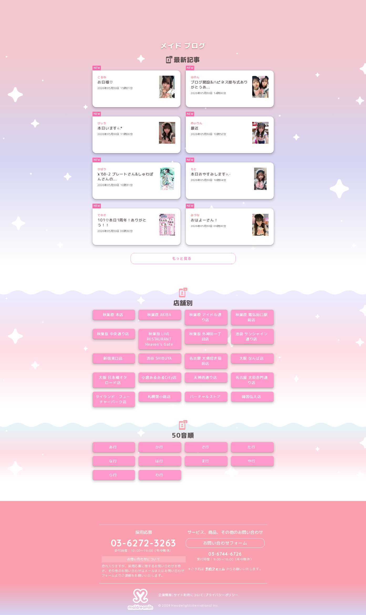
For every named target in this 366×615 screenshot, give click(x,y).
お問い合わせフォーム (225, 543)
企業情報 (165, 595)
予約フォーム (215, 569)
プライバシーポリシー (221, 595)
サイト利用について (188, 595)
